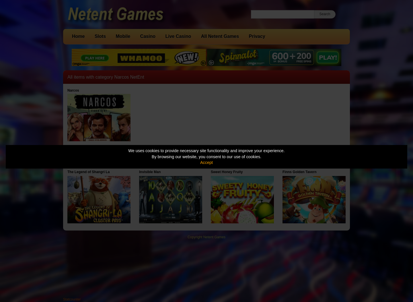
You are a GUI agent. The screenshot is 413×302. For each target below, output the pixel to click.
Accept (206, 162)
